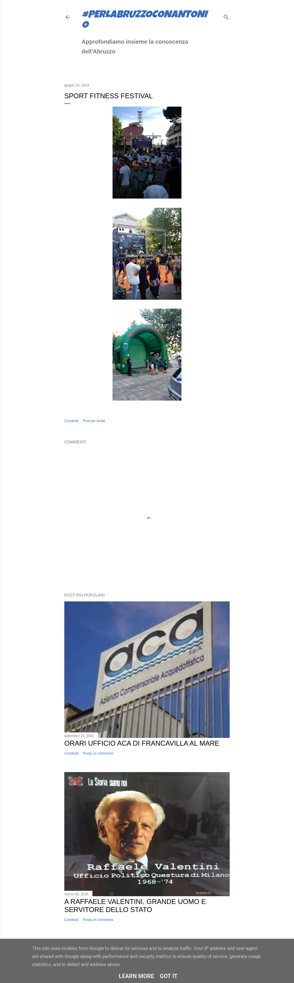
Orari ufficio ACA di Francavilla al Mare (141, 743)
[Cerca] (226, 16)
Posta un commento (98, 753)
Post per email (94, 421)
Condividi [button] (71, 421)
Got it (169, 976)
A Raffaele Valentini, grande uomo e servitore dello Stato (135, 905)
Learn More (136, 976)
